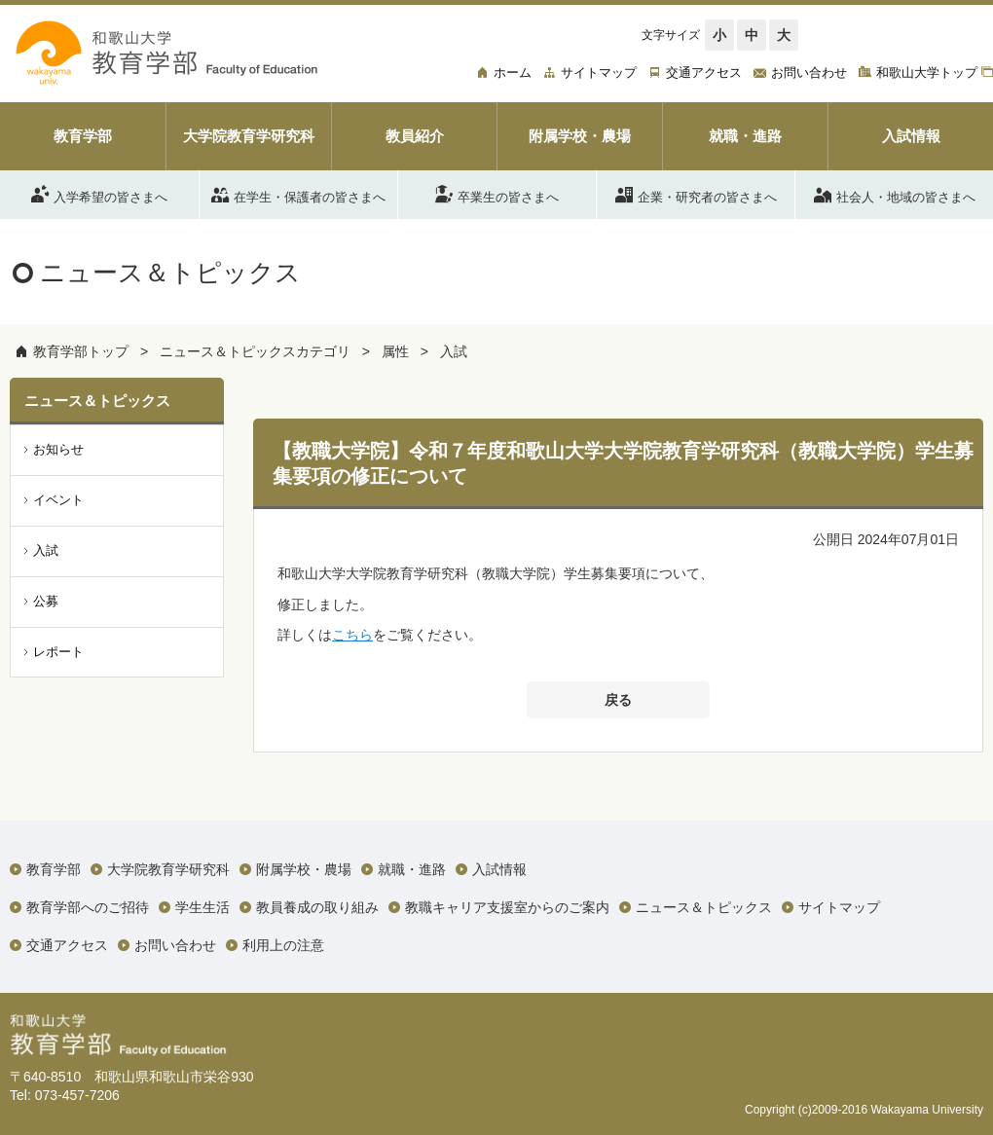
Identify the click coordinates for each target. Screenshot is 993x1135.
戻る (618, 700)
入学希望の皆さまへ (99, 193)
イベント (58, 500)
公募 (45, 601)
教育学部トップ (81, 351)
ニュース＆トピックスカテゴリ (255, 351)
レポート (58, 651)
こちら (352, 634)
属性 (395, 351)
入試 (453, 351)
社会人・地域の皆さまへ (894, 193)
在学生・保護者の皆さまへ (298, 193)
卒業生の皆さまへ (497, 193)
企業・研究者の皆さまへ (696, 193)
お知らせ (58, 449)
